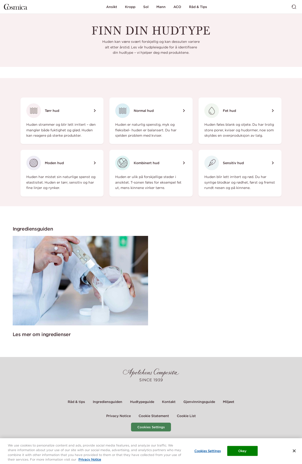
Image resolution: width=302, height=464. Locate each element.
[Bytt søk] (294, 7)
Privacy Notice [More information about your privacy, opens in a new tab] (89, 461)
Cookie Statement (154, 416)
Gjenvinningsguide (199, 402)
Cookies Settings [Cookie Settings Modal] (151, 427)
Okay (242, 452)
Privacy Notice (118, 416)
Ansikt (111, 7)
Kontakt (169, 402)
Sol (146, 7)
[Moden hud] (62, 173)
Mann (161, 7)
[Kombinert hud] (151, 173)
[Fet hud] (240, 120)
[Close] (294, 452)
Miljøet (228, 402)
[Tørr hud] (62, 120)
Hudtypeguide (142, 402)
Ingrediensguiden (107, 402)
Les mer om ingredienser (42, 334)
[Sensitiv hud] (240, 173)
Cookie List (186, 416)
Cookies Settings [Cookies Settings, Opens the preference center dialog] (207, 452)
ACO (177, 7)
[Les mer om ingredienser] (80, 280)
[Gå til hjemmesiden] (15, 7)
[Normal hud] (151, 120)
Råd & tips (76, 402)
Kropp (130, 7)
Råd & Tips (198, 7)
